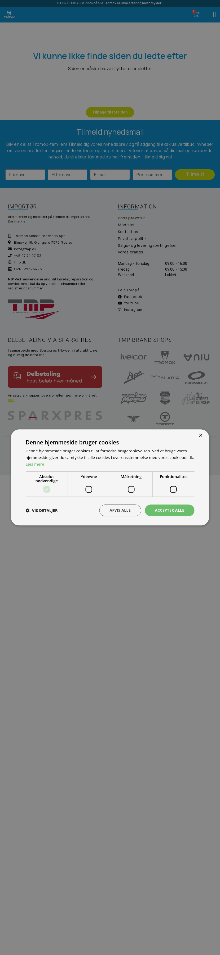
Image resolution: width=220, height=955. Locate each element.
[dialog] (110, 477)
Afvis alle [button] (120, 510)
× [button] (201, 436)
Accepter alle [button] (169, 510)
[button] (42, 510)
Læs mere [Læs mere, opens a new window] (35, 464)
